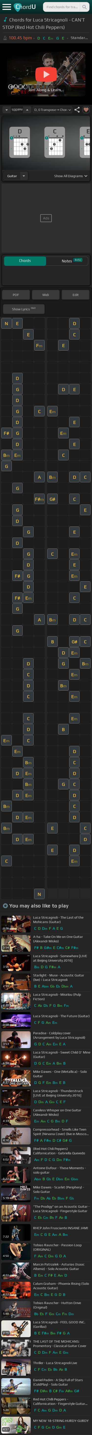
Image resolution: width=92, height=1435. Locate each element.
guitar (12, 176)
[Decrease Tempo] (6, 109)
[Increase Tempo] (27, 109)
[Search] (84, 7)
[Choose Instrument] (23, 176)
